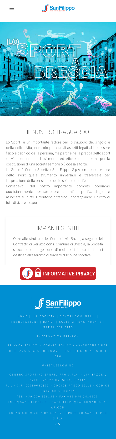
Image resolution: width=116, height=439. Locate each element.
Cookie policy (58, 345)
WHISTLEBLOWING (58, 365)
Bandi (49, 321)
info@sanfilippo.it (27, 402)
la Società (44, 316)
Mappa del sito (58, 327)
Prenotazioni (25, 321)
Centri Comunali (77, 316)
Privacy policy (23, 345)
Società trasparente (81, 321)
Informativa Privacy (58, 336)
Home (23, 316)
